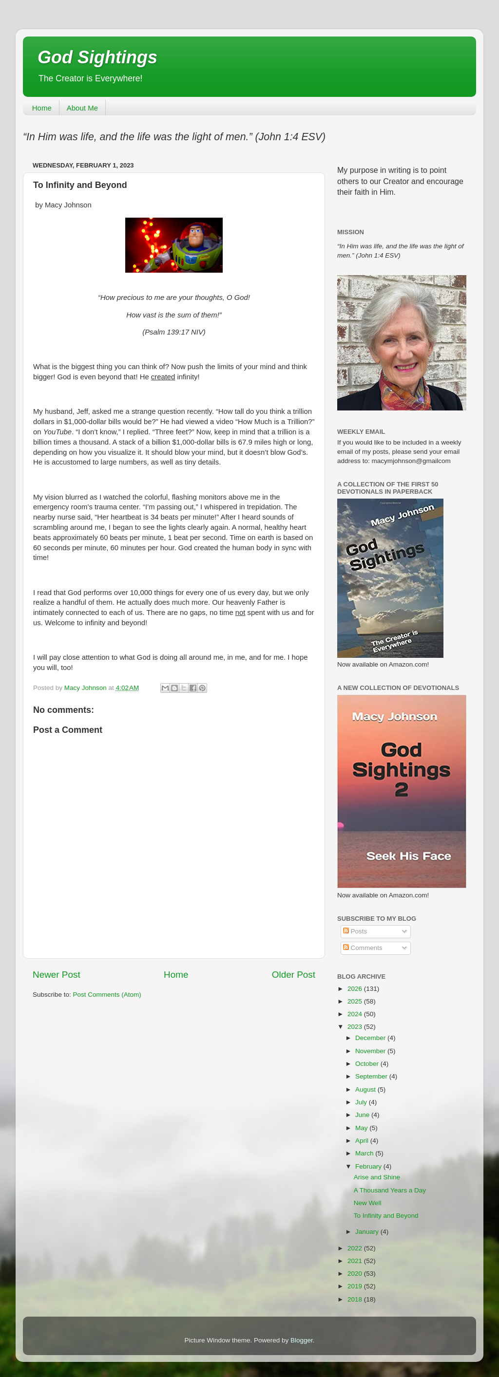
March (365, 1153)
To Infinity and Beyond (386, 1215)
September (372, 1076)
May (362, 1128)
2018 (355, 1299)
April (362, 1140)
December (371, 1038)
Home (42, 108)
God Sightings (97, 57)
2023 (355, 1026)
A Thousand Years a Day (390, 1190)
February (369, 1166)
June (363, 1114)
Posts (355, 931)
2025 (355, 1001)
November (371, 1051)
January (368, 1231)
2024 (355, 1014)
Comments (363, 947)
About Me (82, 108)
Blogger (301, 1340)
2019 (355, 1286)
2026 (355, 988)
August (366, 1089)
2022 (355, 1248)
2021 (355, 1261)
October (368, 1063)
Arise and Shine (377, 1177)
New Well (368, 1203)
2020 (355, 1273)
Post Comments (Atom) (107, 994)
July (362, 1102)
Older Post (293, 974)
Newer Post (56, 974)
